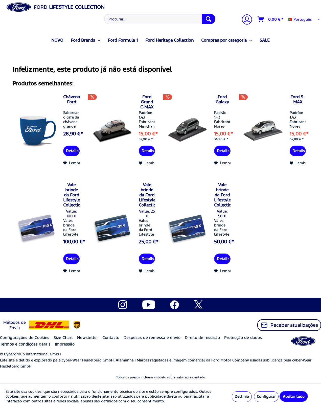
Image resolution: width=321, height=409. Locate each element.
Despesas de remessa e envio (152, 337)
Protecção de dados (243, 337)
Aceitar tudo (294, 396)
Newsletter (87, 337)
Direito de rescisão (202, 337)
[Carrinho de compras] (271, 19)
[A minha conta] (245, 20)
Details (72, 150)
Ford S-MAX (297, 99)
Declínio (242, 396)
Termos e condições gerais (25, 344)
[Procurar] (208, 19)
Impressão (65, 344)
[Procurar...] (159, 19)
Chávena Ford (71, 99)
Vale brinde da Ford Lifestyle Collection (71, 195)
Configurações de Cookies (24, 337)
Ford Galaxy (222, 99)
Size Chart (63, 337)
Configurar (266, 396)
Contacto (110, 337)
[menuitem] (159, 19)
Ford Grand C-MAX (146, 101)
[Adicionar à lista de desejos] (73, 163)
